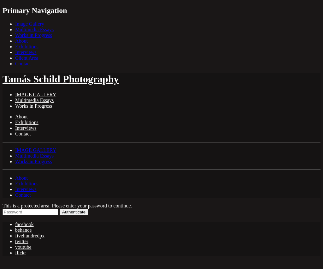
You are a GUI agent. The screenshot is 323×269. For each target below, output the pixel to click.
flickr (20, 252)
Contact (23, 63)
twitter (21, 241)
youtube (23, 247)
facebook (24, 224)
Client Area (26, 58)
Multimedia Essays (34, 29)
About (21, 41)
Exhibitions (26, 46)
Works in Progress (33, 35)
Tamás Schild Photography (61, 79)
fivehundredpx (29, 235)
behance (23, 230)
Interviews (26, 52)
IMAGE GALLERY (35, 94)
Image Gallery (29, 24)
